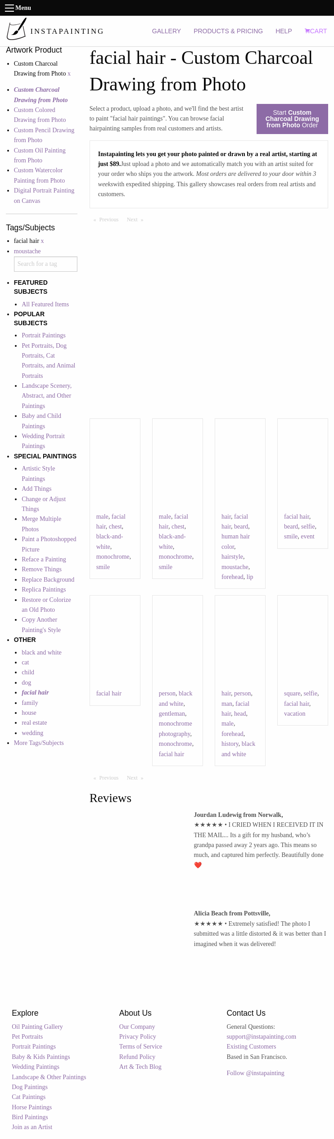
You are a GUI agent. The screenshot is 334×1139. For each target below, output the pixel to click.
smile (103, 567)
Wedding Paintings (35, 1066)
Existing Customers (251, 1046)
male (102, 516)
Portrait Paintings (44, 335)
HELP (283, 31)
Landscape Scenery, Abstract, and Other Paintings (47, 395)
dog (26, 682)
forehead (232, 577)
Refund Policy (137, 1057)
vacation (294, 713)
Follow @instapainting (255, 1073)
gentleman (172, 713)
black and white (42, 652)
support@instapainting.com (261, 1036)
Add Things (36, 488)
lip (250, 577)
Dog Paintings (30, 1087)
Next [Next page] (137, 219)
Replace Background (48, 579)
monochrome (113, 556)
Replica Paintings (44, 589)
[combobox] (46, 264)
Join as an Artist (32, 1127)
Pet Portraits (27, 1036)
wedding (32, 733)
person (167, 693)
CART (316, 31)
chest (115, 526)
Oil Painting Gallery (37, 1026)
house (29, 712)
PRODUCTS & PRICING (228, 31)
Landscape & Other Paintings (49, 1077)
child (28, 672)
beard (241, 526)
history (230, 743)
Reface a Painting (44, 559)
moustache (27, 251)
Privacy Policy (137, 1036)
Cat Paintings (28, 1097)
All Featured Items (45, 304)
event (307, 536)
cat (25, 662)
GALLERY (166, 31)
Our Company (137, 1026)
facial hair (296, 516)
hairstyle (232, 556)
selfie (308, 526)
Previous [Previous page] (111, 219)
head (240, 713)
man (226, 703)
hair (226, 516)
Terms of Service (140, 1046)
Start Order (292, 119)
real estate (34, 722)
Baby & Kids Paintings (41, 1057)
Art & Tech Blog (140, 1066)
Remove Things (42, 569)
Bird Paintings (30, 1117)
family (30, 703)
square (292, 693)
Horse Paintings (32, 1107)
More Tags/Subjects (39, 743)
